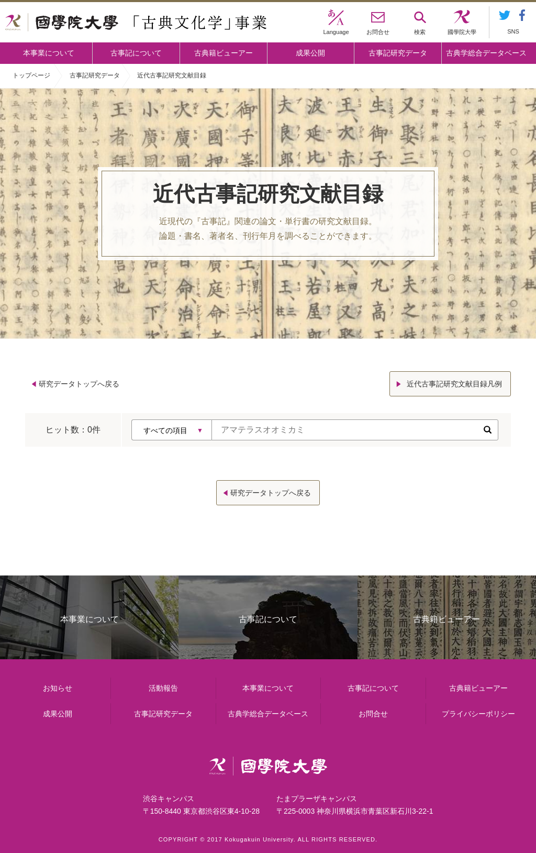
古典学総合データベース (486, 53)
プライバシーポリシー (478, 714)
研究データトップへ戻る (79, 384)
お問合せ (373, 714)
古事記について (136, 53)
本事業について (48, 53)
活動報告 (163, 688)
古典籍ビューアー (223, 53)
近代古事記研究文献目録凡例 (454, 384)
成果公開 (310, 53)
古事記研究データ (397, 53)
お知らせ (57, 688)
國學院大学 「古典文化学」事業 (135, 22)
